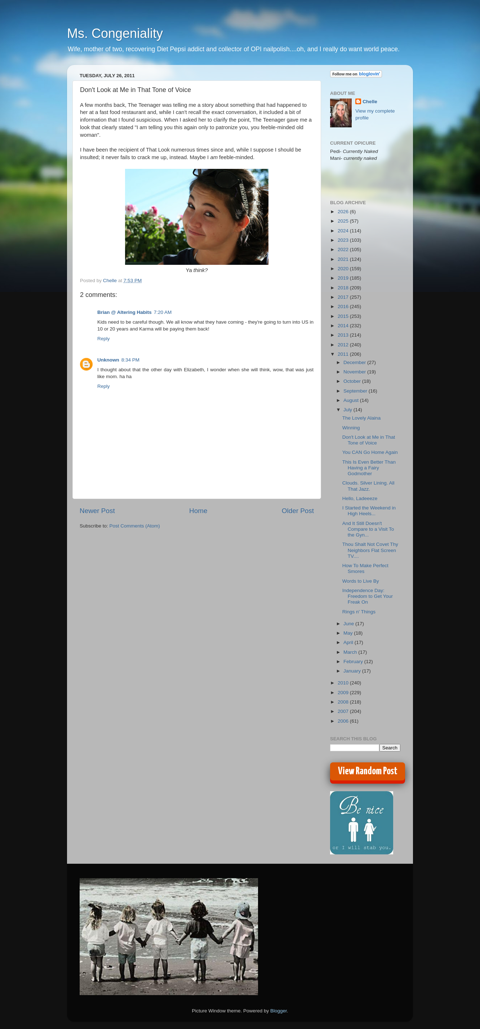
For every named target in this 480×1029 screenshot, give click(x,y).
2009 (344, 692)
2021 (344, 259)
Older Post (298, 510)
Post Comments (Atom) (135, 526)
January (352, 671)
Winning (351, 427)
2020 (344, 268)
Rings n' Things (358, 611)
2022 (344, 249)
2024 (344, 230)
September (356, 391)
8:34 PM (130, 360)
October (352, 381)
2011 (344, 354)
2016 (344, 306)
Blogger (278, 1010)
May (348, 633)
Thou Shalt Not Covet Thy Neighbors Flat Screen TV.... (370, 550)
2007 (344, 711)
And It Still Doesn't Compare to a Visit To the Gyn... (368, 529)
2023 (344, 240)
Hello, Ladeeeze (360, 498)
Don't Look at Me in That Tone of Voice (368, 440)
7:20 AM (163, 312)
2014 (344, 325)
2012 (344, 344)
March (350, 652)
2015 (344, 316)
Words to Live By (360, 581)
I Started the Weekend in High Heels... (369, 510)
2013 (344, 335)
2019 (344, 278)
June (349, 623)
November (355, 372)
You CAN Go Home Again (370, 452)
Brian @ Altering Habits (124, 312)
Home (198, 510)
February (353, 661)
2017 (344, 297)
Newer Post (97, 510)
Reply (103, 338)
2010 (344, 683)
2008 (344, 702)
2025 (344, 221)
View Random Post (367, 771)
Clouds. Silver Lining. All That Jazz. (368, 485)
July (348, 409)
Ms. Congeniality (115, 33)
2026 (344, 211)
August (351, 400)
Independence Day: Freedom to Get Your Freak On (367, 596)
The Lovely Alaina (361, 418)
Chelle (370, 101)
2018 (344, 287)
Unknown (108, 360)
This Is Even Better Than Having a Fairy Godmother (369, 467)
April (349, 642)
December (355, 362)
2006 (344, 721)
